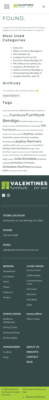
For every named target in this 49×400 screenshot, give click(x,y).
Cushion (7, 352)
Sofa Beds (32, 299)
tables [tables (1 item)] (25, 171)
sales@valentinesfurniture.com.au (21, 250)
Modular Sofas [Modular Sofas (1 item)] (8, 155)
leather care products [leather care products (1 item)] (23, 145)
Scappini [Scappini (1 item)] (11, 159)
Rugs (6, 357)
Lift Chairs (32, 289)
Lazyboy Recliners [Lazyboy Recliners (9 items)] (27, 141)
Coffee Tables (34, 275)
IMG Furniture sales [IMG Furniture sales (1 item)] (23, 130)
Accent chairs (34, 270)
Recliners (31, 294)
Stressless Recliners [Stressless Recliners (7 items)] (17, 166)
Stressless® (9, 271)
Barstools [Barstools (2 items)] (24, 110)
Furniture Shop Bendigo (26, 60)
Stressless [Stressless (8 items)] (29, 158)
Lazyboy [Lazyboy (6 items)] (27, 133)
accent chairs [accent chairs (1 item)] (7, 110)
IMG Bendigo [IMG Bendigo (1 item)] (35, 126)
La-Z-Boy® (8, 276)
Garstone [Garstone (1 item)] (12, 126)
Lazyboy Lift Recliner (24, 67)
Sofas (16, 48)
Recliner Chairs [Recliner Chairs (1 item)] (18, 155)
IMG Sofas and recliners (25, 63)
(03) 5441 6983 (10, 235)
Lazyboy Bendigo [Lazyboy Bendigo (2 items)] (21, 137)
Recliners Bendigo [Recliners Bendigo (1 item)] (39, 155)
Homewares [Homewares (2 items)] (21, 126)
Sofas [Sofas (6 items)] (18, 158)
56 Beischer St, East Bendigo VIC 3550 (23, 220)
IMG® (6, 282)
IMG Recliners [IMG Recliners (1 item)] (35, 130)
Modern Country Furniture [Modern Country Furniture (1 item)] (20, 152)
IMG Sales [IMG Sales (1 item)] (12, 134)
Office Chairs (33, 319)
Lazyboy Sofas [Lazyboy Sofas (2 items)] (9, 145)
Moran (6, 287)
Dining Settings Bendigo (26, 73)
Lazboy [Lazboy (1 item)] (19, 134)
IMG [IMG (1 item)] (29, 126)
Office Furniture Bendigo (26, 51)
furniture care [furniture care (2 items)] (26, 121)
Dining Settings (11, 332)
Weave (6, 297)
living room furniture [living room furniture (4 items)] (15, 148)
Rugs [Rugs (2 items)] (5, 159)
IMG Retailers (20, 54)
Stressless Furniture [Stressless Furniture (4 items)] (22, 162)
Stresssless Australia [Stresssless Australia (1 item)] (16, 171)
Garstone (8, 292)
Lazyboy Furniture (23, 57)
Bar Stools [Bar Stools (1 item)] (15, 110)
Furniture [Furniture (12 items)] (17, 115)
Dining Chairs (10, 327)
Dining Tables (10, 338)
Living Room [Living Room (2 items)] (38, 145)
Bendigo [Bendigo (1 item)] (32, 110)
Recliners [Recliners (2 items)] (28, 155)
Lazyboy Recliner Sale (24, 76)
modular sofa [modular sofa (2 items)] (36, 152)
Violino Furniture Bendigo (26, 70)
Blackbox (41, 397)
